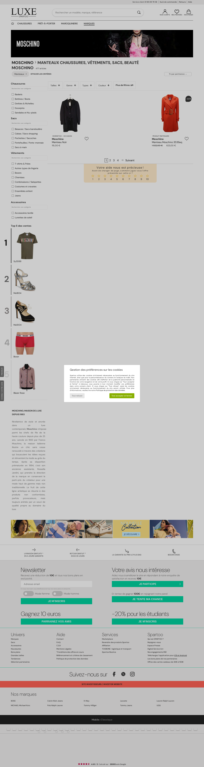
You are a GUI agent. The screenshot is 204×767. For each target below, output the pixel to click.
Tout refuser (77, 396)
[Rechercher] (139, 12)
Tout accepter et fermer (121, 396)
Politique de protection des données (110, 390)
